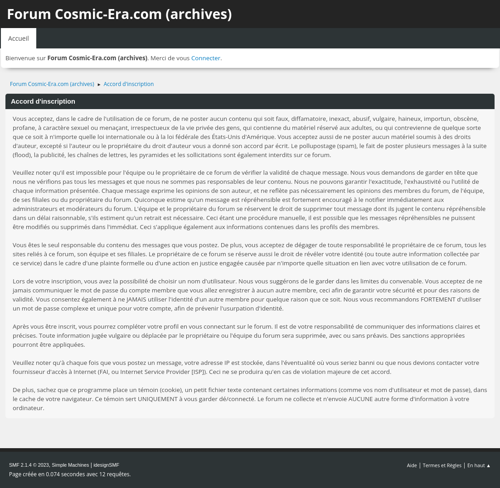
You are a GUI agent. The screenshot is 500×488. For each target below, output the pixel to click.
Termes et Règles (442, 465)
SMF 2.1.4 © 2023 (29, 465)
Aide (412, 465)
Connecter (205, 58)
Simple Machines (70, 465)
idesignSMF (106, 465)
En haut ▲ (479, 465)
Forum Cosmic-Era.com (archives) (119, 14)
